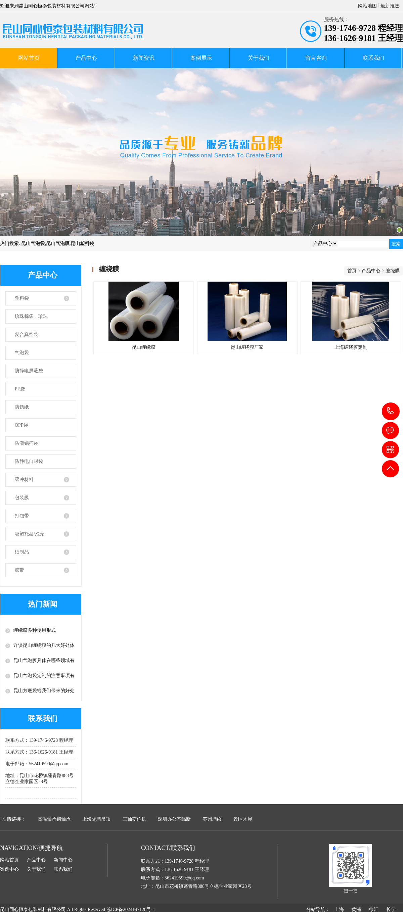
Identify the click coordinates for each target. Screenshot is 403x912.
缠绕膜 (393, 270)
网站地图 (367, 5)
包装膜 (22, 497)
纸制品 (22, 552)
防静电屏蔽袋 (29, 370)
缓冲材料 (24, 479)
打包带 (22, 515)
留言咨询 (316, 58)
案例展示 (201, 58)
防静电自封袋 (29, 461)
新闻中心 (63, 859)
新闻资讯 (143, 58)
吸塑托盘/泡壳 (29, 533)
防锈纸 (22, 407)
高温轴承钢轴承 (54, 819)
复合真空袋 (26, 334)
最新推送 (389, 5)
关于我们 (258, 58)
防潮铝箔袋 (26, 443)
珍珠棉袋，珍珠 (31, 316)
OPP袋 (21, 425)
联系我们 (373, 58)
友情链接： (14, 819)
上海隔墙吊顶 (96, 819)
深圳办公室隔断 (174, 819)
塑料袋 (22, 298)
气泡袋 (22, 352)
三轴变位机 (134, 819)
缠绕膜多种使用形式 (34, 630)
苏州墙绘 (212, 819)
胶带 (19, 570)
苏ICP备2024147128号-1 (130, 909)
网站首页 (29, 58)
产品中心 (86, 58)
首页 (352, 270)
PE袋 (20, 388)
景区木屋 (242, 819)
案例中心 (9, 869)
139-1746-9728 (391, 411)
